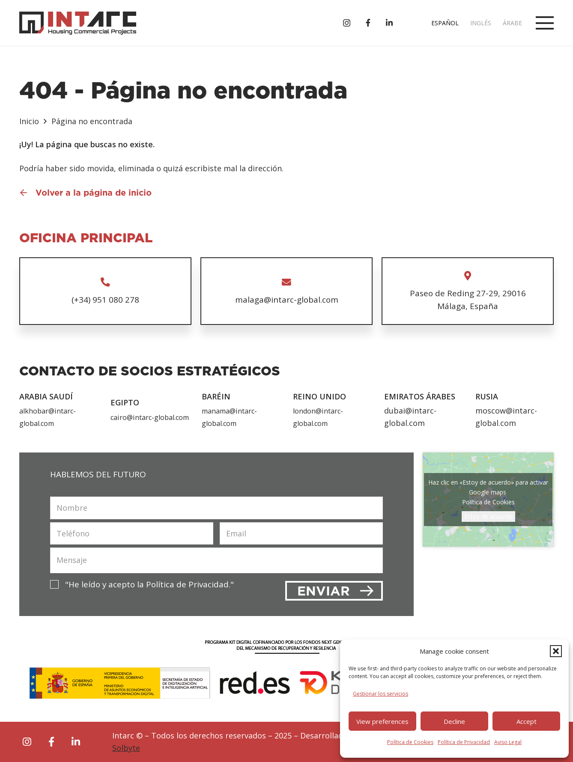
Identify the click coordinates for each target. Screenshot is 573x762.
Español (445, 23)
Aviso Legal (508, 742)
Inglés (480, 23)
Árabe (512, 23)
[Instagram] (346, 23)
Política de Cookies (410, 742)
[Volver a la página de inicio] (27, 192)
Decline (454, 721)
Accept (526, 721)
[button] (556, 651)
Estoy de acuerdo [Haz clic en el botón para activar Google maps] (488, 516)
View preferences (382, 721)
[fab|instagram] (27, 742)
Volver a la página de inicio (94, 193)
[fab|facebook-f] (51, 742)
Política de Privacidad (464, 742)
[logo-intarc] (77, 23)
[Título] (368, 23)
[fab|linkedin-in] (76, 742)
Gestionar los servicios (380, 693)
